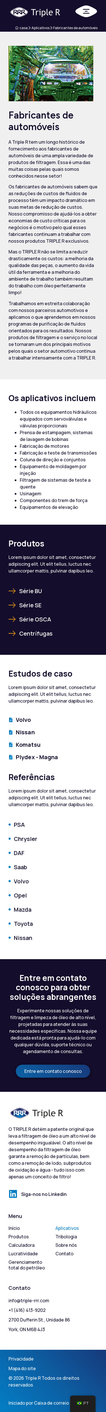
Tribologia (66, 1236)
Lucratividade (23, 1253)
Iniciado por (21, 1403)
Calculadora (21, 1245)
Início (14, 1228)
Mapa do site (22, 1368)
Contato (64, 1253)
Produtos (18, 1236)
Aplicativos (67, 1228)
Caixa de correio (51, 1403)
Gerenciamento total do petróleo (26, 1265)
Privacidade (21, 1359)
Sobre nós (66, 1245)
